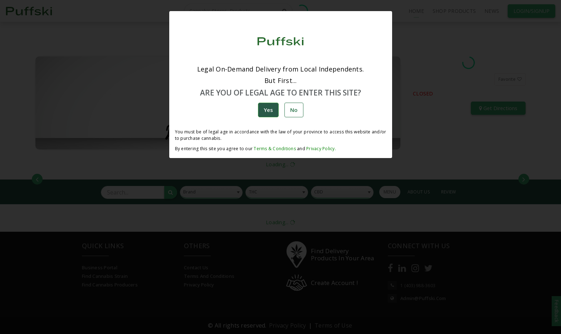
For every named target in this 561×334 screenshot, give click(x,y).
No (294, 109)
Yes (268, 109)
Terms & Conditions (275, 149)
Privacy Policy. (320, 149)
